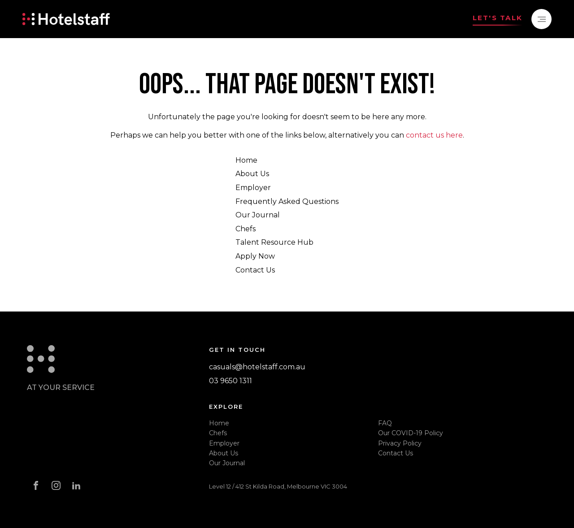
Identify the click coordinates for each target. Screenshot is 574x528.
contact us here (434, 135)
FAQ (385, 423)
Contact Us (255, 270)
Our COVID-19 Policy (410, 433)
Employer (253, 187)
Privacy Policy (400, 443)
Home (246, 160)
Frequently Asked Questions (287, 201)
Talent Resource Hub (274, 242)
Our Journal (257, 215)
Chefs (245, 229)
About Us (252, 173)
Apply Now (255, 256)
